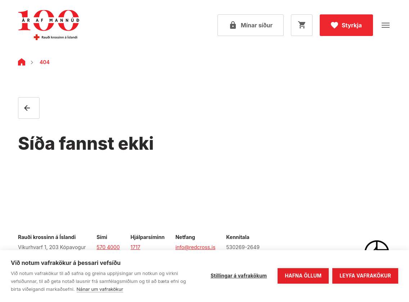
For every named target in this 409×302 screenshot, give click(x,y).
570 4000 (108, 247)
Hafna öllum (303, 276)
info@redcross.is (195, 247)
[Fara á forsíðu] (48, 25)
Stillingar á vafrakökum (239, 276)
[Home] (21, 63)
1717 (135, 247)
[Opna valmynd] (385, 25)
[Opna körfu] (302, 25)
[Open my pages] (250, 25)
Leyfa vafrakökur (365, 276)
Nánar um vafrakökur (100, 289)
